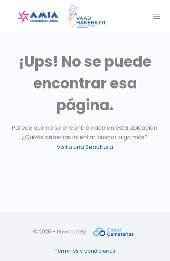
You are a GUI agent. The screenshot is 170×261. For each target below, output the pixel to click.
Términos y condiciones (84, 250)
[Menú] (156, 16)
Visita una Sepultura (85, 147)
